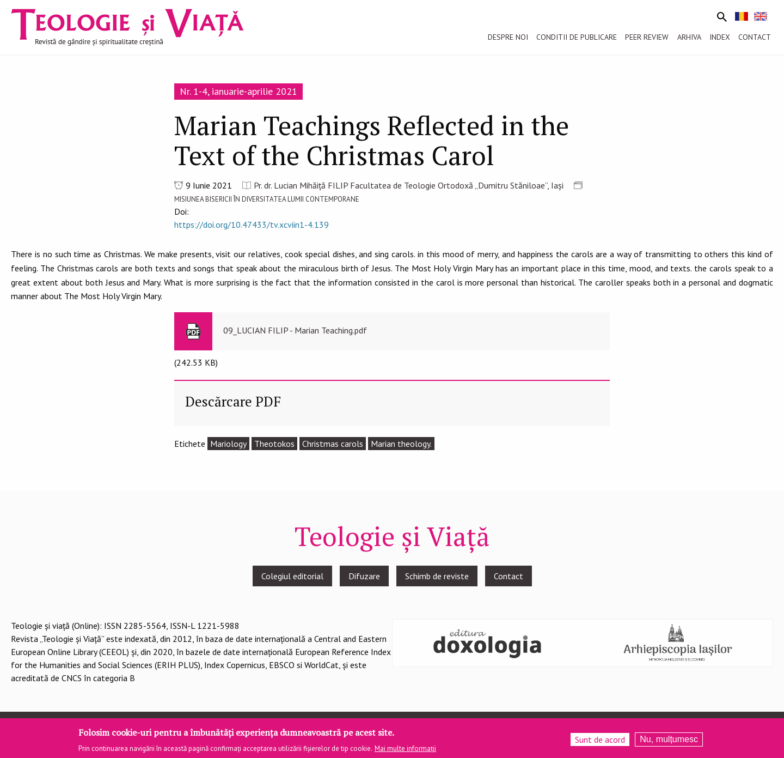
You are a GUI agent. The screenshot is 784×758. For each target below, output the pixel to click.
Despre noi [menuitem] (508, 37)
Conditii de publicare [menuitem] (576, 37)
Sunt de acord (600, 742)
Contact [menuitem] (754, 37)
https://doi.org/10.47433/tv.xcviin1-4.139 (251, 224)
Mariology (228, 443)
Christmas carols (332, 443)
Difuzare (364, 576)
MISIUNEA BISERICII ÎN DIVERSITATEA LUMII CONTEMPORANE (266, 199)
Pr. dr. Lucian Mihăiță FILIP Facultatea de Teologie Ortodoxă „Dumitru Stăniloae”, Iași (409, 185)
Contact (508, 576)
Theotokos (274, 443)
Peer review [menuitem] (647, 37)
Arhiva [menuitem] (689, 37)
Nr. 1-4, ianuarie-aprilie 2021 (238, 91)
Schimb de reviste (437, 576)
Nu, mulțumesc (669, 742)
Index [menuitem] (719, 37)
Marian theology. (401, 443)
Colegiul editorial (292, 576)
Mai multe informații (405, 751)
